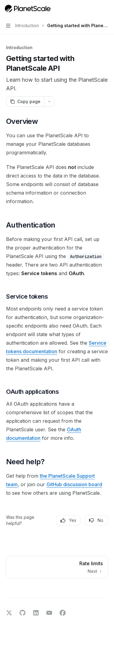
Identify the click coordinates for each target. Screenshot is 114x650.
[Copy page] (25, 101)
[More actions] (106, 8)
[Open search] (94, 8)
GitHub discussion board (74, 484)
